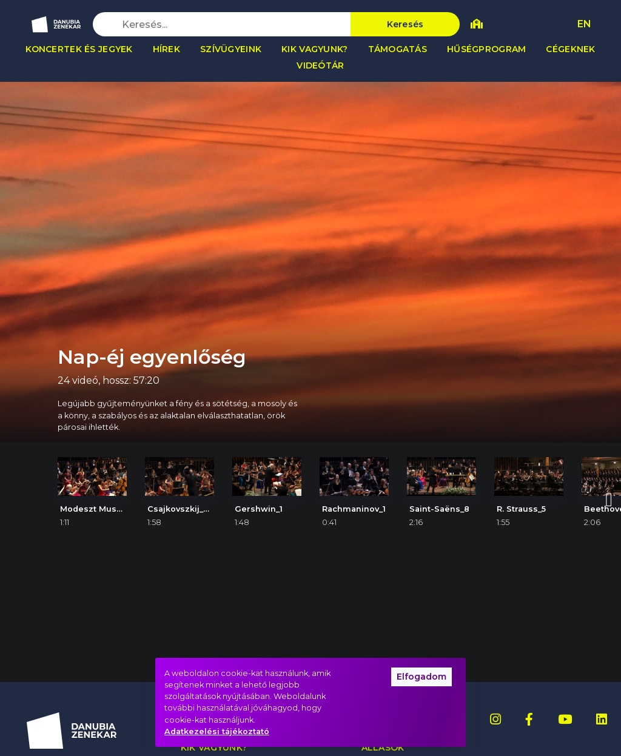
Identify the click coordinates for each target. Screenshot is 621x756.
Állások (382, 748)
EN (584, 24)
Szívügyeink (230, 49)
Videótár (320, 65)
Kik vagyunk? (314, 49)
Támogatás (398, 49)
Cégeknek (570, 49)
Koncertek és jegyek (78, 49)
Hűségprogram (486, 49)
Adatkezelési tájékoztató (216, 731)
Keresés (405, 24)
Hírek (166, 49)
